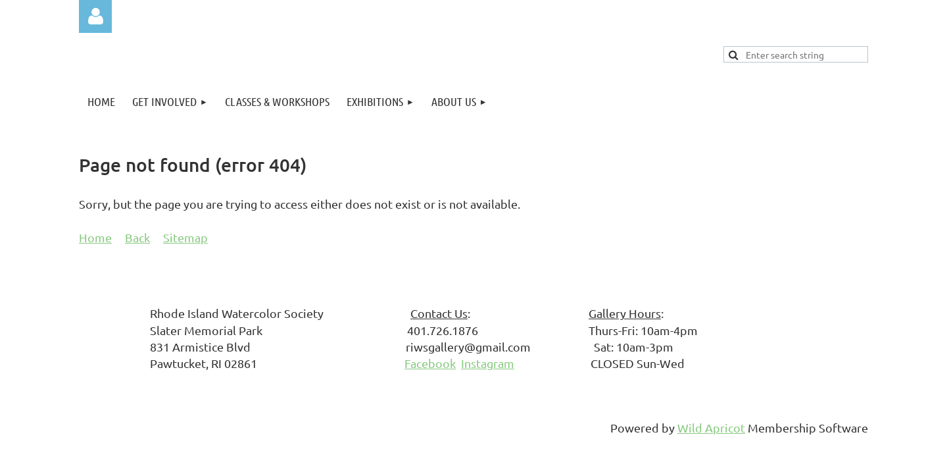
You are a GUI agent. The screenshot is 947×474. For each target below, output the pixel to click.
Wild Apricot (711, 427)
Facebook (430, 363)
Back (137, 237)
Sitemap (185, 237)
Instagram (487, 363)
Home (95, 237)
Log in (95, 16)
